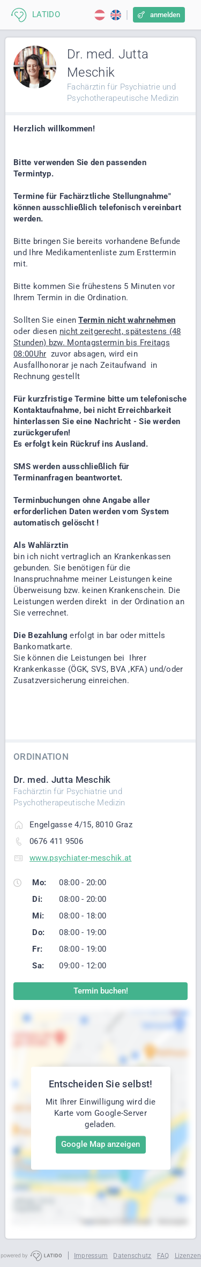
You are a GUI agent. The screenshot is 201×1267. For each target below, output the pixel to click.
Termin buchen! (100, 991)
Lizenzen (188, 1255)
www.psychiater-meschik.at (80, 858)
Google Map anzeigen (100, 1144)
